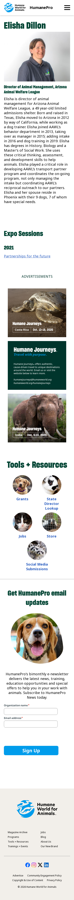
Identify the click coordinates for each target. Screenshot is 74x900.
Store (51, 536)
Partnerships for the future (27, 256)
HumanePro (41, 7)
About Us (46, 841)
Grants (22, 499)
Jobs (22, 536)
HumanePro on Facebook (27, 865)
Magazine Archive (17, 832)
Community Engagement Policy (44, 875)
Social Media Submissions (37, 566)
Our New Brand (49, 846)
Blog (43, 837)
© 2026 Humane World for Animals (37, 887)
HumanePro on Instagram (34, 865)
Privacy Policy (54, 880)
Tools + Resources (18, 841)
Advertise (18, 875)
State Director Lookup (51, 504)
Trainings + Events (18, 846)
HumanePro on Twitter (40, 865)
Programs (13, 837)
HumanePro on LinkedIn (46, 865)
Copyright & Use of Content (27, 880)
